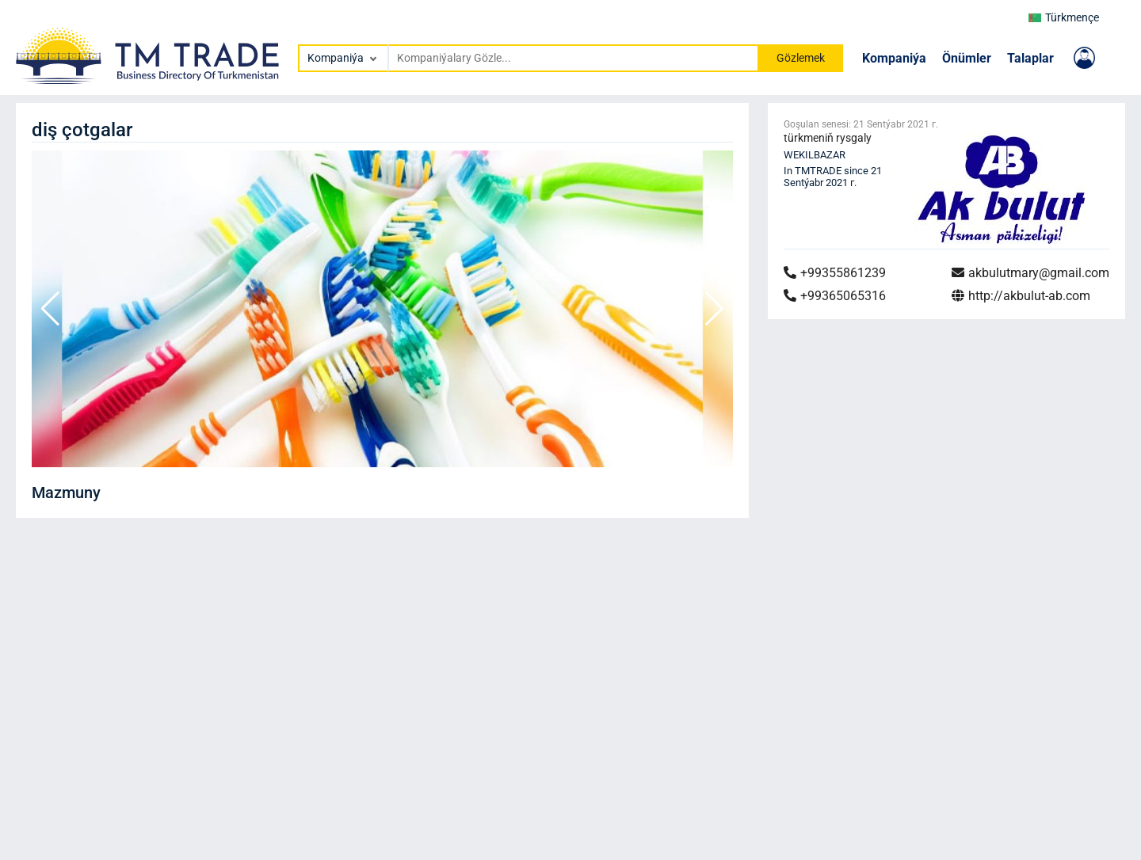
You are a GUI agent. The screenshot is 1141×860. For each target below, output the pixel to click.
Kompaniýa (894, 58)
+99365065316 (835, 295)
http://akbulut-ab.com (1021, 295)
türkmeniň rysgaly (828, 137)
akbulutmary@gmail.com (1030, 272)
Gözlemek (801, 57)
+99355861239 (835, 272)
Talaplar (1030, 58)
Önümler (966, 58)
